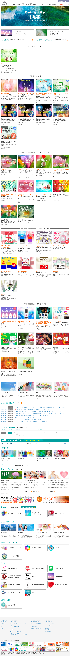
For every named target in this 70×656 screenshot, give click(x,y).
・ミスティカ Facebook (35, 628)
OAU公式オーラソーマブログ (32, 4)
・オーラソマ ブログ (14, 625)
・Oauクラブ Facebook (35, 621)
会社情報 (49, 4)
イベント (3, 623)
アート (38, 4)
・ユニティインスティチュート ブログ (18, 623)
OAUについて (18, 4)
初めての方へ (4, 621)
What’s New (3, 629)
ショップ (43, 4)
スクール (3, 625)
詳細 (65, 443)
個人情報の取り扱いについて (51, 629)
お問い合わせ (55, 4)
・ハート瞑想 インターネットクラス (52, 625)
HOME (14, 4)
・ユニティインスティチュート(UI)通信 (18, 634)
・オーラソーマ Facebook (35, 623)
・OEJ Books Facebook (35, 625)
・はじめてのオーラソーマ (16, 631)
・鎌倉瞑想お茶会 (48, 621)
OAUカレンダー (64, 4)
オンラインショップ (63, 1)
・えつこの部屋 (33, 626)
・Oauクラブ (13, 621)
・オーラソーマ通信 (14, 633)
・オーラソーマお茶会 (49, 623)
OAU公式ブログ (24, 4)
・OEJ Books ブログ (14, 626)
